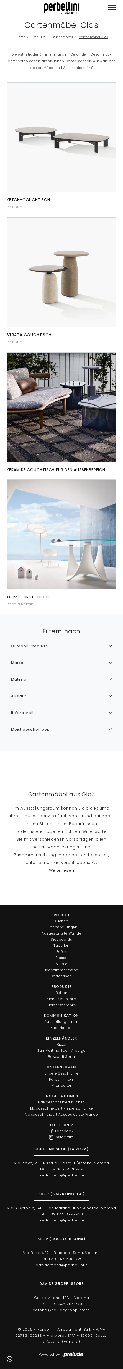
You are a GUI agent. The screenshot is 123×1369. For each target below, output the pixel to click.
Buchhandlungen (61, 927)
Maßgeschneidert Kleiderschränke (61, 1108)
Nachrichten (61, 1027)
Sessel (61, 957)
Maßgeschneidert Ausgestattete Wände (61, 1114)
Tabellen (61, 945)
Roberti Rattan (20, 604)
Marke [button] (17, 662)
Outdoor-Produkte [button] (29, 646)
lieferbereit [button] (22, 712)
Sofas (61, 951)
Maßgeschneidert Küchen (61, 1102)
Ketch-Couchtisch (28, 200)
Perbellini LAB (61, 1079)
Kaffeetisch (61, 976)
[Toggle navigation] (112, 7)
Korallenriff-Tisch (28, 597)
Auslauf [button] (18, 696)
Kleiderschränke (61, 998)
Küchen (61, 921)
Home (20, 37)
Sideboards (61, 939)
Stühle (62, 963)
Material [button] (19, 679)
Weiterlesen (61, 870)
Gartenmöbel (62, 37)
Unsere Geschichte (61, 1073)
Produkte (39, 37)
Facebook (61, 1131)
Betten (62, 992)
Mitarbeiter (61, 1085)
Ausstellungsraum (61, 1021)
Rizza (61, 1044)
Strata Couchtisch (29, 335)
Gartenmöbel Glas (93, 37)
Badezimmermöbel (62, 970)
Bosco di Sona (61, 1056)
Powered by (61, 1355)
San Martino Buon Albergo (61, 1050)
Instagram (61, 1137)
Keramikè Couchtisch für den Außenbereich (56, 470)
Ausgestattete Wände (61, 933)
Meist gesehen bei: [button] (30, 729)
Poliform (14, 206)
